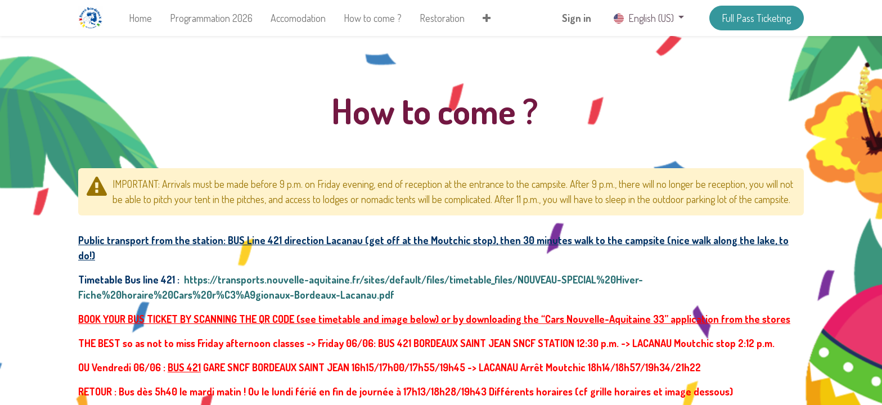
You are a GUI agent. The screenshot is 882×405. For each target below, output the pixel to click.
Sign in (576, 18)
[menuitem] (140, 18)
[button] (487, 18)
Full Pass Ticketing (756, 18)
